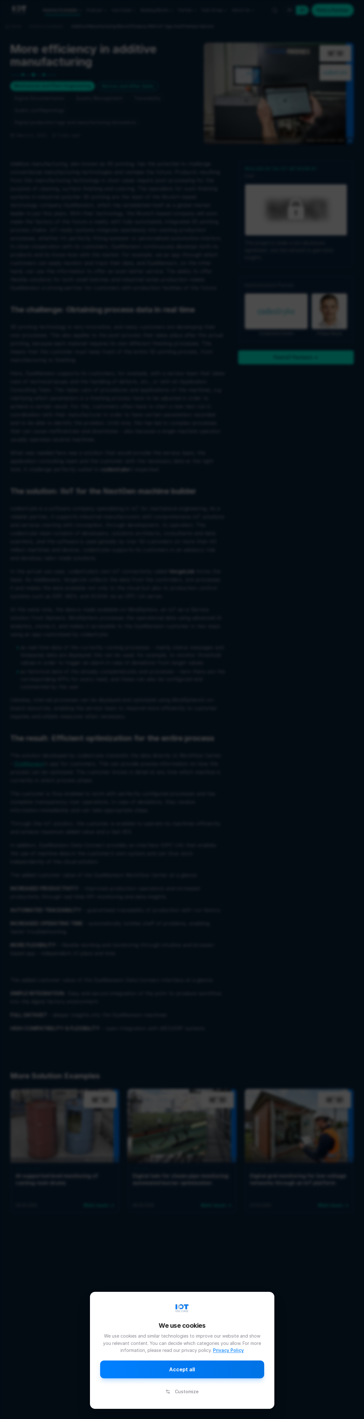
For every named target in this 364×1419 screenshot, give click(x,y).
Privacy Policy (228, 1350)
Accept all (182, 1369)
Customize (182, 1391)
